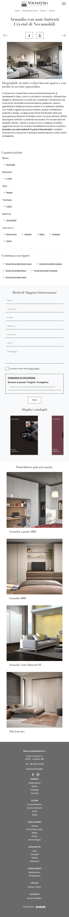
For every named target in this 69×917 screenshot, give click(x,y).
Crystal (51, 11)
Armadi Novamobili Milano (15, 271)
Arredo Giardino (34, 898)
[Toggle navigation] (64, 3)
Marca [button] (5, 158)
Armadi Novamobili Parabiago (45, 271)
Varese (9, 241)
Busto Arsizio (11, 234)
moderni (9, 192)
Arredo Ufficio (34, 887)
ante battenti (11, 220)
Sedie (34, 815)
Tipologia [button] (7, 200)
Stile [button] (4, 186)
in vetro (9, 178)
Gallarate (28, 234)
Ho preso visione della (24, 369)
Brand (34, 786)
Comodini (34, 854)
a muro (9, 206)
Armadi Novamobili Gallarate (50, 264)
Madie (34, 833)
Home (17, 11)
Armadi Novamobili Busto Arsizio (18, 264)
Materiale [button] (7, 172)
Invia (34, 400)
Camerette (34, 861)
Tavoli (34, 811)
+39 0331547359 (36, 764)
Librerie (34, 826)
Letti (35, 851)
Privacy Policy (33, 369)
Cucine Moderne (34, 804)
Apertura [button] (6, 214)
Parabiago (56, 234)
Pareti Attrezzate (34, 829)
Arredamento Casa (29, 11)
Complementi (34, 876)
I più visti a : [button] (8, 228)
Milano (41, 234)
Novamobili (10, 165)
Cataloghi (34, 790)
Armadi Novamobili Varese (15, 277)
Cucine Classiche (34, 808)
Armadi (43, 11)
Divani (34, 836)
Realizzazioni (34, 783)
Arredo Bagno (34, 840)
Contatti (34, 793)
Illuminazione (34, 872)
